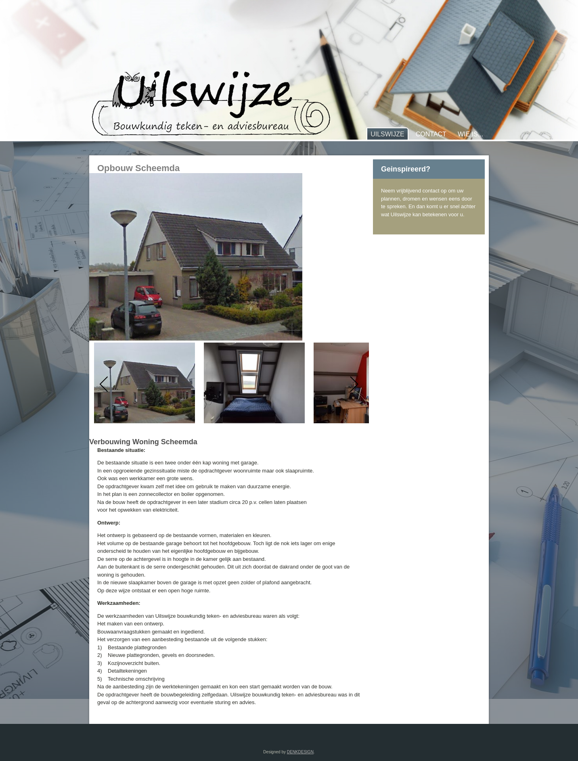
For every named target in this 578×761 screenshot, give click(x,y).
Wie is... (470, 134)
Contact (431, 134)
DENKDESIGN (300, 752)
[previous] (104, 384)
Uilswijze (387, 134)
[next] (354, 384)
